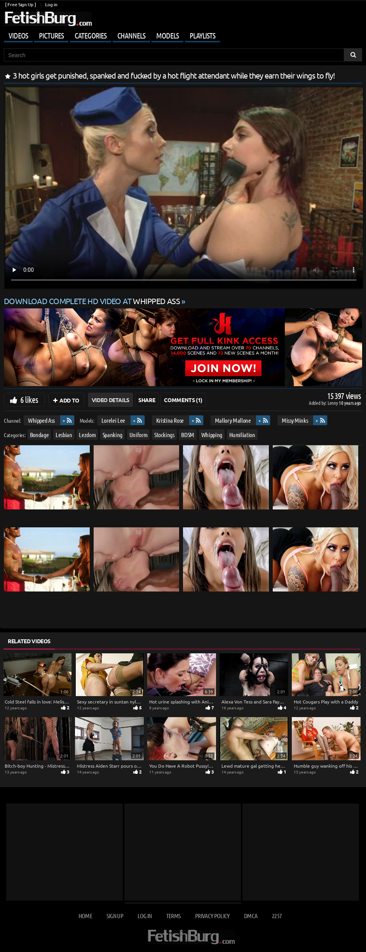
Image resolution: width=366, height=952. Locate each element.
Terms (173, 915)
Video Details (110, 399)
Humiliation (242, 434)
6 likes (29, 399)
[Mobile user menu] (183, 34)
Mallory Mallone (233, 420)
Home (85, 915)
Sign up (114, 915)
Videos (18, 35)
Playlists (202, 35)
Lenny (333, 402)
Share (146, 399)
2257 (277, 915)
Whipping (211, 434)
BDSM (187, 434)
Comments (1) (183, 399)
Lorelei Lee (113, 420)
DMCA (250, 915)
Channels (131, 35)
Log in (51, 4)
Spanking (112, 434)
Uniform (138, 434)
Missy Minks (295, 420)
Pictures (51, 35)
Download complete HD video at (92, 301)
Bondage (39, 434)
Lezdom (87, 434)
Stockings (164, 434)
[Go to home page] (48, 19)
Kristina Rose (170, 420)
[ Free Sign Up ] (20, 4)
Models (167, 35)
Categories (90, 35)
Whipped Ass (41, 420)
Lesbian (64, 434)
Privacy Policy (212, 915)
